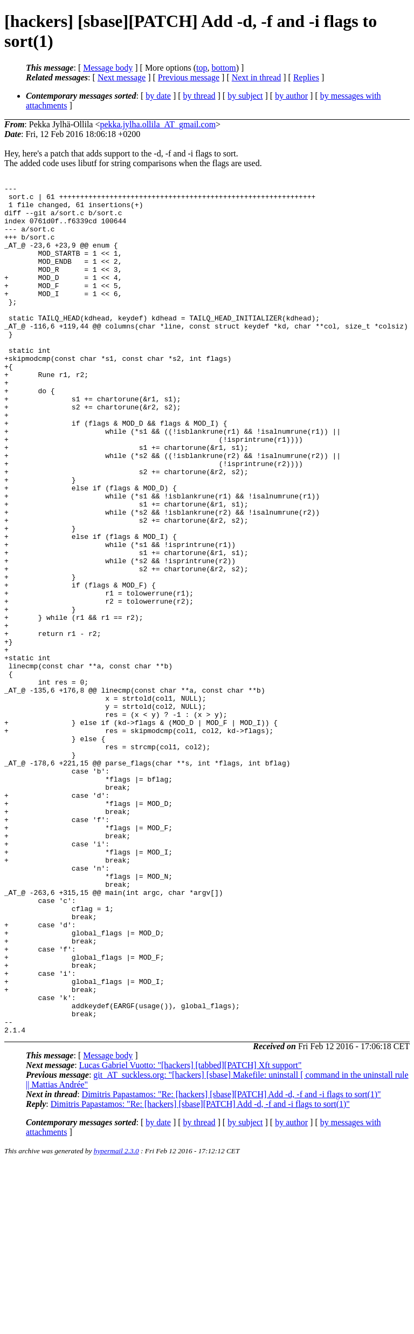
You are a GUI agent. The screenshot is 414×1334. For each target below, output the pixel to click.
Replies (306, 77)
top (201, 67)
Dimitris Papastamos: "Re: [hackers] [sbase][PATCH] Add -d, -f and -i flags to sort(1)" (231, 1264)
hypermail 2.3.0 (116, 1321)
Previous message (188, 77)
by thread (199, 95)
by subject (245, 95)
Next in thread (256, 77)
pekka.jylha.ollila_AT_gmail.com (158, 124)
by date (158, 95)
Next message (122, 77)
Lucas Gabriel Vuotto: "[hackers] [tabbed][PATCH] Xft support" (190, 1235)
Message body (108, 67)
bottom (223, 67)
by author (291, 95)
